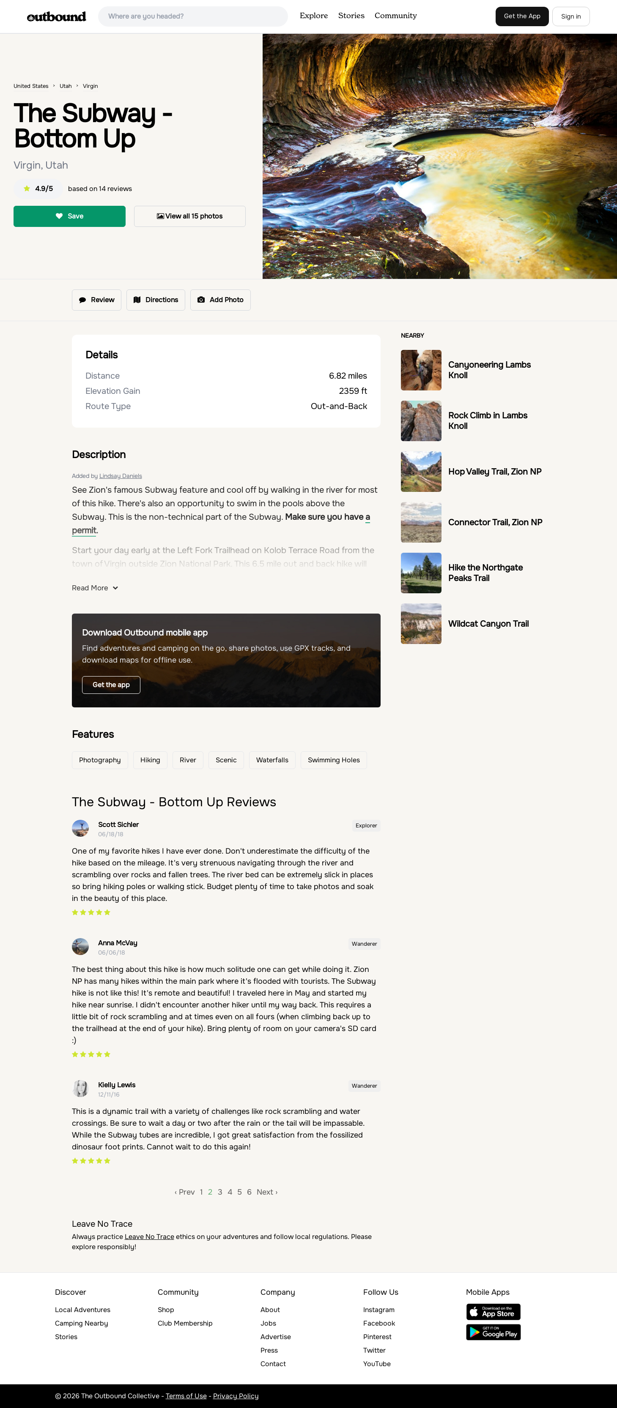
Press (269, 1350)
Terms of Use (186, 1396)
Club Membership (185, 1323)
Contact (273, 1363)
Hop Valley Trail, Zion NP (495, 472)
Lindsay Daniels (120, 476)
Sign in (571, 16)
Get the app (111, 684)
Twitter (374, 1350)
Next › (267, 1192)
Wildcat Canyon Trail (488, 624)
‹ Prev (185, 1192)
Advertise (276, 1336)
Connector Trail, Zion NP (495, 522)
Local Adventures (82, 1309)
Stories (351, 16)
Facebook (379, 1323)
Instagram (379, 1309)
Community (396, 16)
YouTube (377, 1363)
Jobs (268, 1323)
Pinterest (377, 1336)
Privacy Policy (236, 1396)
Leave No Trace (149, 1236)
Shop (166, 1309)
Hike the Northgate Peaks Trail (485, 573)
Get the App (522, 16)
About (270, 1309)
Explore (314, 16)
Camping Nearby (81, 1323)
